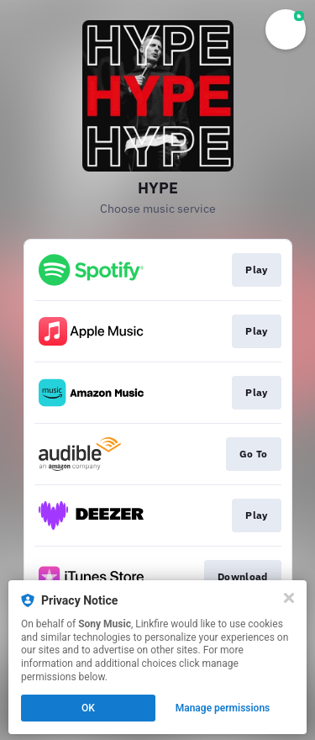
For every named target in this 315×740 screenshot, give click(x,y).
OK (88, 708)
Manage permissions (223, 708)
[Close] (289, 597)
